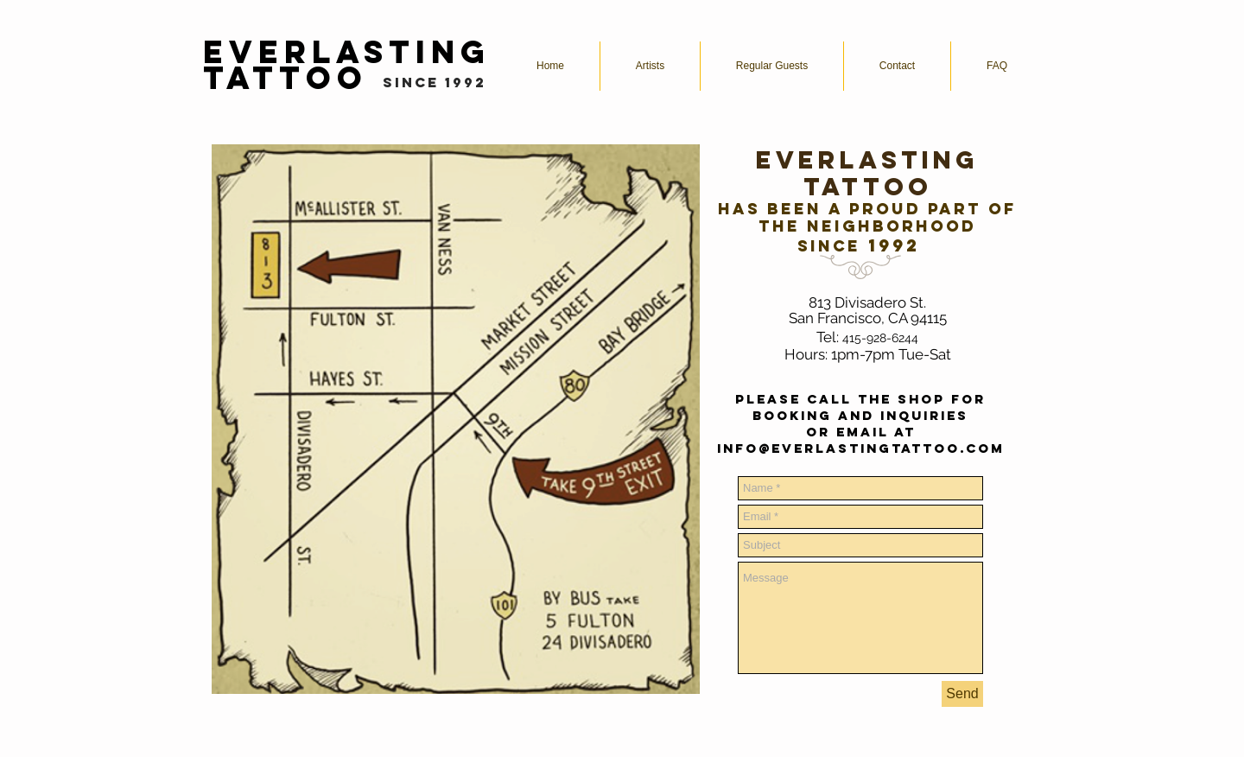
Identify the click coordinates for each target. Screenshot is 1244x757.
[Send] (962, 694)
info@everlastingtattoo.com (861, 448)
